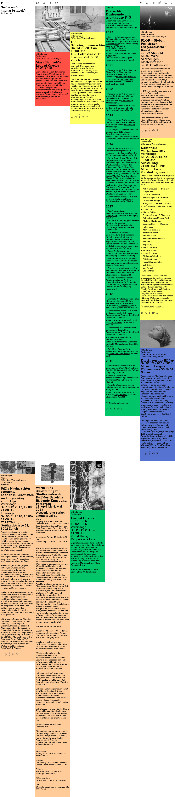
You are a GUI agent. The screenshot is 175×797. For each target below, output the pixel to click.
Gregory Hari (111, 216)
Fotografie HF (7, 483)
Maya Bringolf (88, 71)
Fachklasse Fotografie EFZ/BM (119, 201)
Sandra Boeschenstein (151, 80)
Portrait (109, 8)
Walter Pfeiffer (123, 280)
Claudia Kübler (126, 80)
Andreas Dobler (115, 380)
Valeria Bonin (112, 244)
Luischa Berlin (112, 44)
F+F (4, 3)
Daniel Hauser (124, 306)
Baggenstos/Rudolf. (117, 313)
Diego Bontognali (130, 244)
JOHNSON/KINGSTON (116, 254)
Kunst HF (5, 485)
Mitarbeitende (77, 36)
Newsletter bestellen (117, 403)
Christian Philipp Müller (119, 354)
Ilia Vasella (119, 223)
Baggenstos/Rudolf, (115, 330)
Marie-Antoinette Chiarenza (118, 304)
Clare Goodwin (115, 323)
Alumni (4, 478)
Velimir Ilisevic (155, 84)
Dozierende (41, 56)
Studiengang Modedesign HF (119, 275)
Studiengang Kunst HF (126, 77)
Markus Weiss (121, 344)
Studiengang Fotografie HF (124, 155)
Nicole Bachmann (116, 199)
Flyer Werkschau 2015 (152, 307)
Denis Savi (113, 48)
